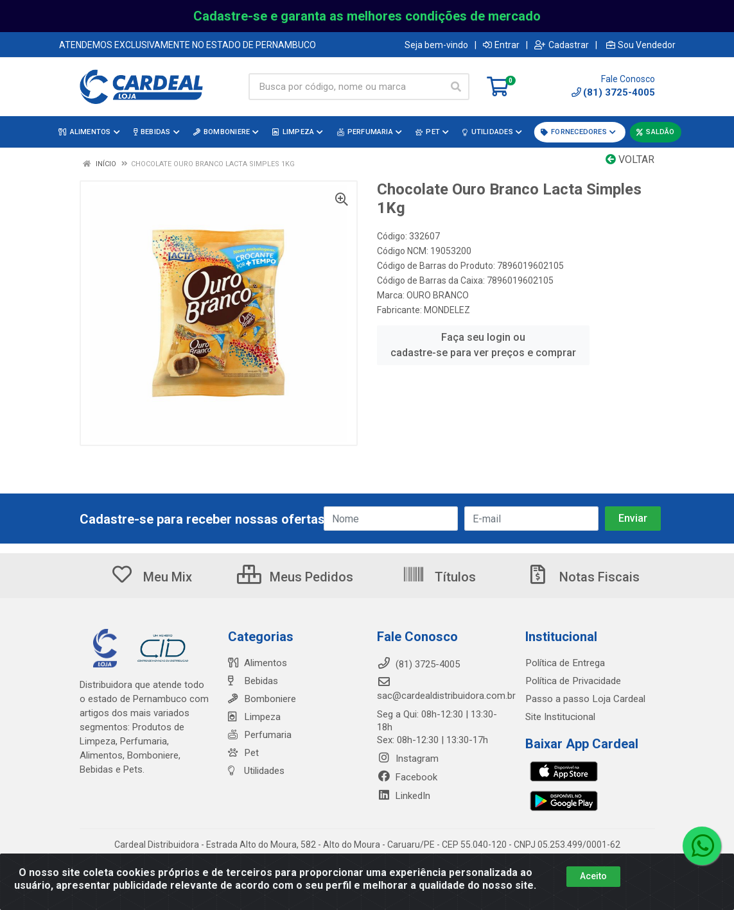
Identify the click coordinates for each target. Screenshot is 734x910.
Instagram (408, 758)
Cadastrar (561, 44)
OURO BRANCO (437, 295)
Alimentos (257, 663)
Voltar (630, 159)
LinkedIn (403, 796)
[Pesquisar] (455, 86)
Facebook (407, 777)
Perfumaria (259, 735)
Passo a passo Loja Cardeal (584, 699)
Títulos (439, 577)
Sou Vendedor (641, 44)
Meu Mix (151, 577)
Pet (243, 753)
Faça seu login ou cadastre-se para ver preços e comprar (483, 345)
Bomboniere (261, 699)
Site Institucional (560, 717)
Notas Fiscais (583, 577)
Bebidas (252, 681)
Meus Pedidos (295, 577)
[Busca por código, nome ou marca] (346, 86)
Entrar (501, 44)
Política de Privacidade (572, 681)
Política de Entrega (564, 663)
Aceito (593, 876)
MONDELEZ (447, 310)
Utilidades (256, 771)
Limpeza (254, 717)
